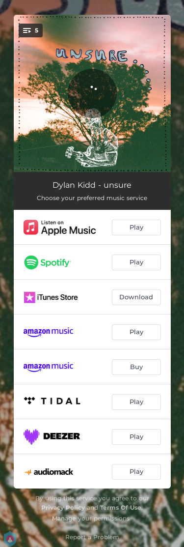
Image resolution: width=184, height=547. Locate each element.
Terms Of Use (120, 507)
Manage (64, 518)
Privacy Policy (63, 507)
